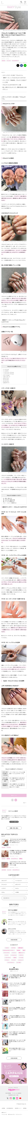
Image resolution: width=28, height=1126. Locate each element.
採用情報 (24, 1108)
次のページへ (14, 795)
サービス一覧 (4, 1114)
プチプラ (21, 955)
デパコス (8, 847)
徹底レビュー (21, 952)
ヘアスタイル (13, 955)
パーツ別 (21, 957)
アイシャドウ (6, 952)
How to (3, 60)
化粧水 (15, 957)
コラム (3, 892)
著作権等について (18, 1108)
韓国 (24, 950)
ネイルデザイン (15, 60)
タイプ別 (18, 962)
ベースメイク (18, 880)
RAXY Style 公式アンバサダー (8, 950)
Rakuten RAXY (8, 2)
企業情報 (3, 1108)
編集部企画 (20, 947)
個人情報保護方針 (10, 1108)
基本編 (8, 858)
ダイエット (21, 960)
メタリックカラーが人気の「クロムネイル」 (13, 75)
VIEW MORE (14, 940)
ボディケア (18, 884)
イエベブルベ (7, 957)
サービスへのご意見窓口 (16, 1093)
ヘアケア (3, 888)
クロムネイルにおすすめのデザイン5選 (12, 84)
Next (24, 802)
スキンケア (4, 880)
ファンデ (13, 960)
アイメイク (4, 884)
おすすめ (4, 869)
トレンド (8, 60)
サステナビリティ (19, 1114)
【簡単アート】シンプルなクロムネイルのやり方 (14, 77)
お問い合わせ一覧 (11, 1114)
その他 (17, 892)
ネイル (7, 58)
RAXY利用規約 (8, 1093)
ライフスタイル (11, 962)
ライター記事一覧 (14, 821)
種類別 (20, 858)
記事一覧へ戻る (14, 828)
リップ (6, 955)
